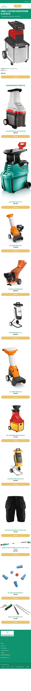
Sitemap (27, 666)
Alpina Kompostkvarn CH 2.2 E (15, 332)
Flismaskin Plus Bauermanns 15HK (15, 289)
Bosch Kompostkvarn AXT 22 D (15, 202)
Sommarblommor (5, 650)
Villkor (12, 666)
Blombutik (17, 6)
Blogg (3, 652)
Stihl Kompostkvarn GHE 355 (15, 391)
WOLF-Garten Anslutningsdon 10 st (15, 592)
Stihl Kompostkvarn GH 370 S (15, 245)
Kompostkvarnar (13, 68)
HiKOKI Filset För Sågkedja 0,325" (15, 617)
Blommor (4, 646)
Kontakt (7, 666)
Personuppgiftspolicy (19, 666)
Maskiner (8, 68)
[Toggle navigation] (28, 6)
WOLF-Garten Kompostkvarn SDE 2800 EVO (15, 435)
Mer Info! (15, 76)
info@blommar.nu (27, 1)
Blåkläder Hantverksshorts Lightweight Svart (15, 530)
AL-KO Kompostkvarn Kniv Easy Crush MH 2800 (16, 131)
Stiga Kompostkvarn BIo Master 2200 (15, 479)
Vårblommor (4, 648)
